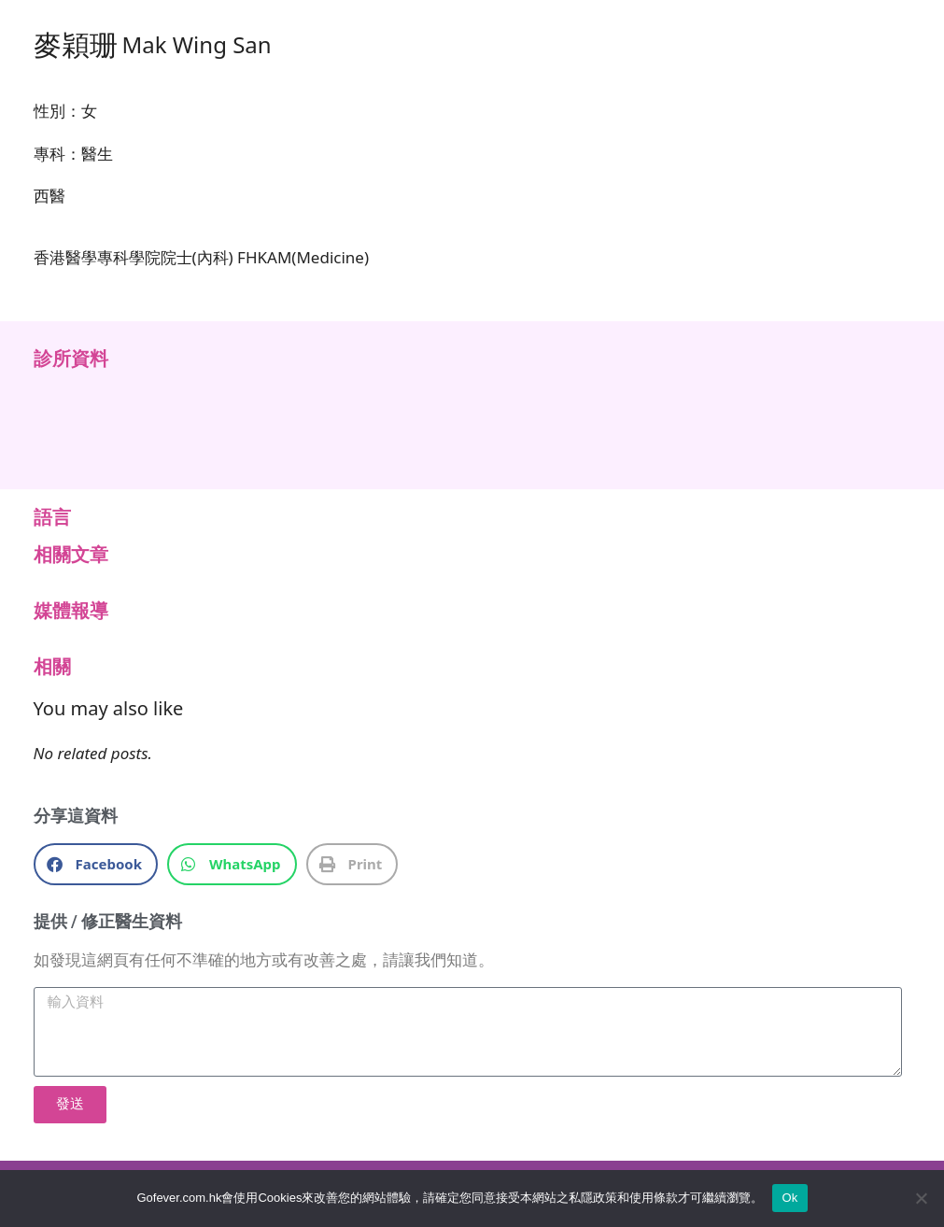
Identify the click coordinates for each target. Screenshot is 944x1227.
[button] (96, 864)
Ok (789, 1198)
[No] (920, 1198)
